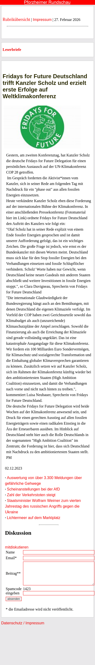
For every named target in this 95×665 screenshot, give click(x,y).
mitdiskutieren (16, 547)
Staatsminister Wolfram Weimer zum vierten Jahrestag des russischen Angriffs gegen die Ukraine (43, 506)
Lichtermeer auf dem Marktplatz (33, 518)
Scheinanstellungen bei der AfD (33, 489)
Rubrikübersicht (16, 19)
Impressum (42, 20)
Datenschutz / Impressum (22, 623)
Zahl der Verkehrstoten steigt (31, 495)
